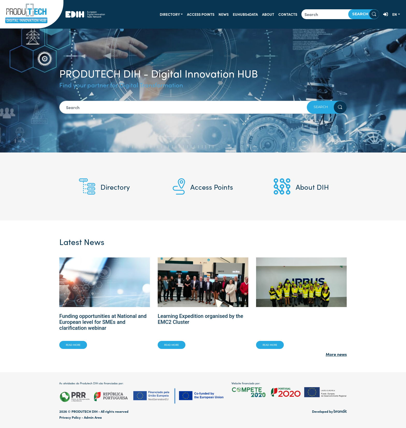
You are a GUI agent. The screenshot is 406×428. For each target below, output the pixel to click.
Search (365, 14)
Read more (73, 345)
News (224, 14)
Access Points (200, 14)
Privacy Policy (70, 417)
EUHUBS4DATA (245, 14)
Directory (170, 14)
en (394, 14)
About (268, 14)
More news (336, 354)
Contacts (287, 14)
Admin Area (93, 417)
